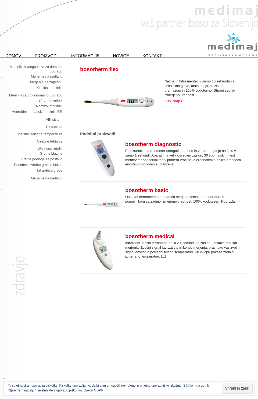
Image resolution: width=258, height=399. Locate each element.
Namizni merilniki (49, 106)
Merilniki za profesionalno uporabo (35, 95)
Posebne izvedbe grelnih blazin (38, 165)
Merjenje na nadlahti (46, 76)
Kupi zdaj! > (173, 101)
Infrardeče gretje (49, 170)
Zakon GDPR (93, 390)
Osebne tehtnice (49, 141)
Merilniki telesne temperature (39, 134)
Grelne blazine (51, 153)
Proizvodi (46, 56)
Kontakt (152, 56)
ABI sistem (54, 119)
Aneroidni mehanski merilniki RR (37, 112)
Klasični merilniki (49, 88)
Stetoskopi (54, 127)
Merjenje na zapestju (46, 82)
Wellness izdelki (50, 149)
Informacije (85, 56)
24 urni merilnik (50, 100)
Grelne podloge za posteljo (41, 159)
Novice (121, 56)
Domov (13, 56)
